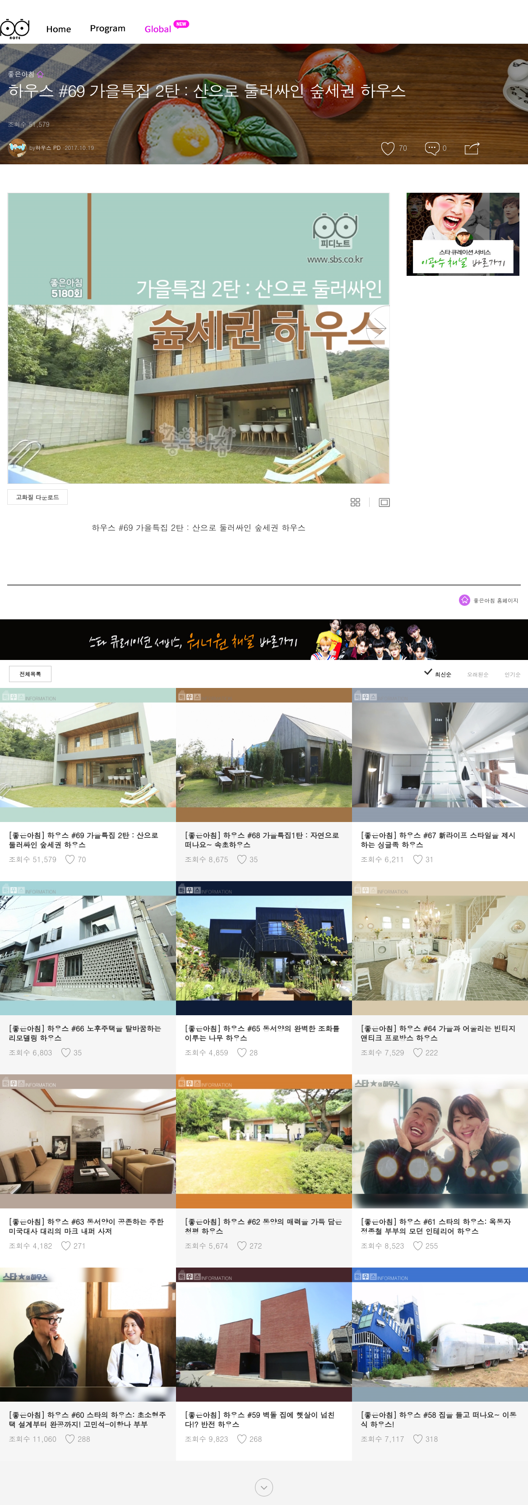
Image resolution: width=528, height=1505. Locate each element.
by (34, 147)
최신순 (437, 674)
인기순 (513, 674)
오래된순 (478, 674)
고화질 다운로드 (37, 497)
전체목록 (30, 674)
